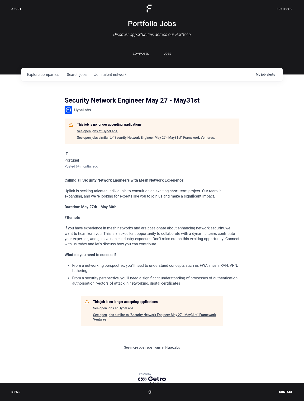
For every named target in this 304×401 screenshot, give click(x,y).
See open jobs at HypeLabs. (97, 131)
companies (43, 74)
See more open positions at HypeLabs (152, 347)
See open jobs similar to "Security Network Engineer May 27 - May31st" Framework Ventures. (146, 137)
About (16, 9)
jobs (76, 74)
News (15, 392)
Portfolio (285, 9)
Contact (286, 392)
